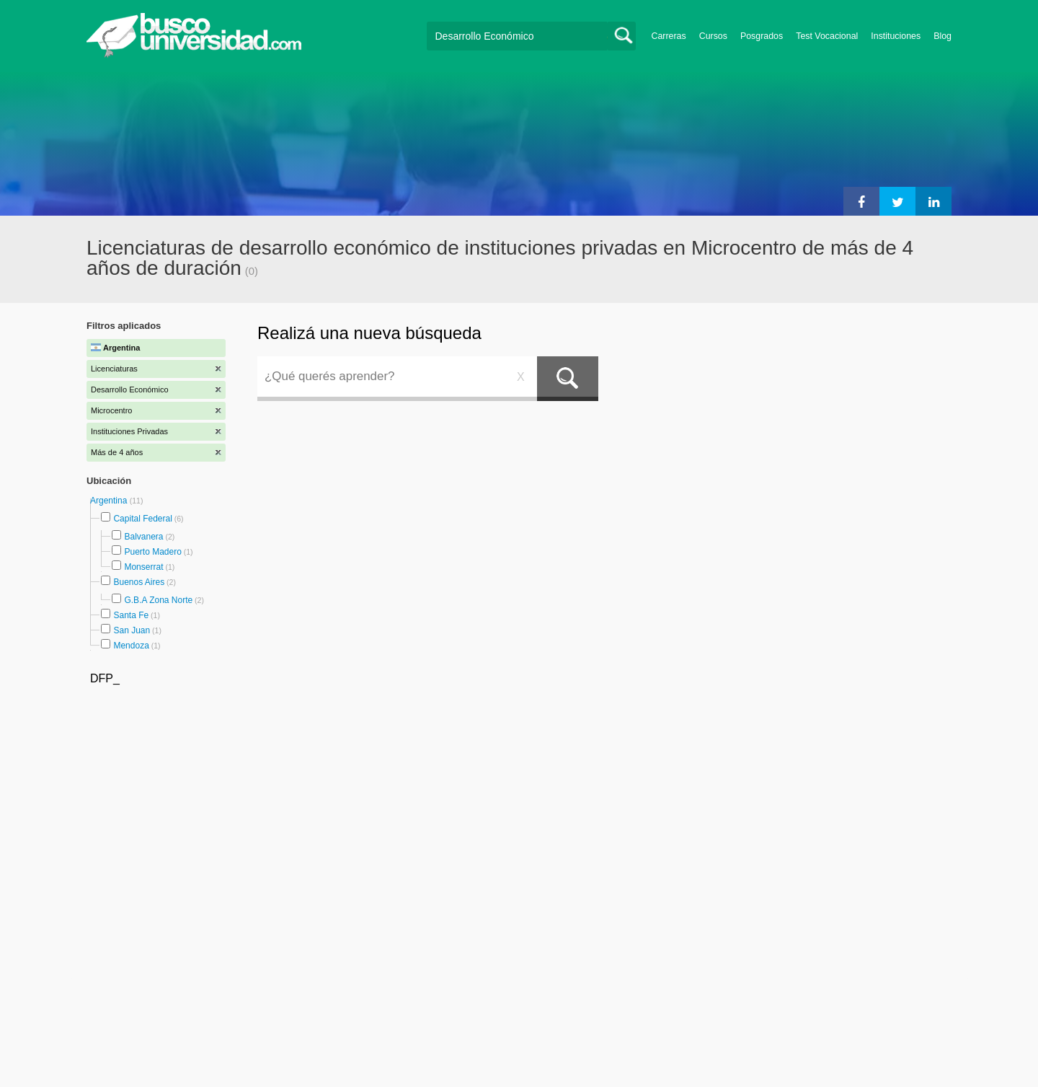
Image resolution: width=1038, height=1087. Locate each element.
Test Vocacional (827, 36)
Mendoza (130, 646)
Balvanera (143, 537)
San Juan (131, 630)
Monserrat (143, 567)
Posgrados (761, 36)
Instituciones (896, 36)
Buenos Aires (138, 582)
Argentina (110, 501)
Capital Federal (142, 519)
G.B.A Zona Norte (158, 600)
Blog (942, 36)
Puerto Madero (152, 552)
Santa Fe (130, 615)
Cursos (713, 36)
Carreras (669, 36)
